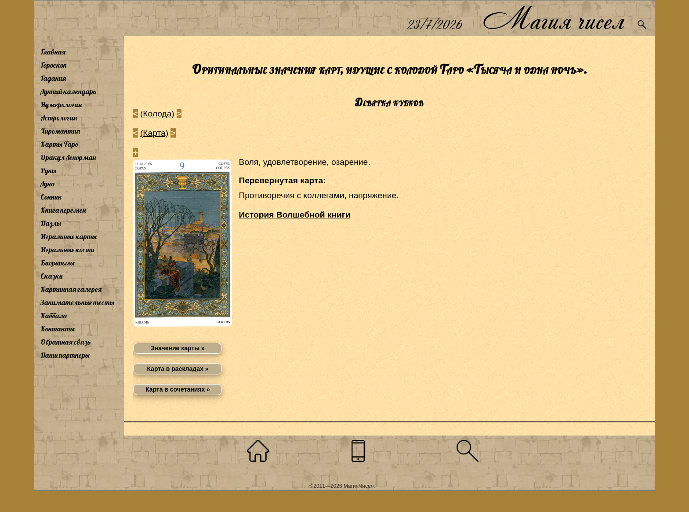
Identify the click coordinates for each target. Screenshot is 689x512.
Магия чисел (553, 18)
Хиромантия (60, 131)
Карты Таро (59, 144)
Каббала (53, 315)
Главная (52, 51)
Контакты (57, 328)
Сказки (51, 276)
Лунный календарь (68, 91)
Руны (48, 170)
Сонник (51, 196)
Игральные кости (67, 249)
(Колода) (157, 113)
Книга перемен (63, 210)
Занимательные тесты (77, 302)
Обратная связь (65, 342)
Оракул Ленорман (68, 157)
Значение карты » (178, 348)
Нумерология (61, 104)
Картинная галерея (71, 289)
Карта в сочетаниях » (177, 389)
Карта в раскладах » (177, 368)
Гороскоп (53, 65)
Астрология (58, 117)
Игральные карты (68, 236)
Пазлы (50, 223)
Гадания (53, 78)
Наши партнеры (65, 355)
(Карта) (154, 133)
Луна (47, 183)
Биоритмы (57, 262)
